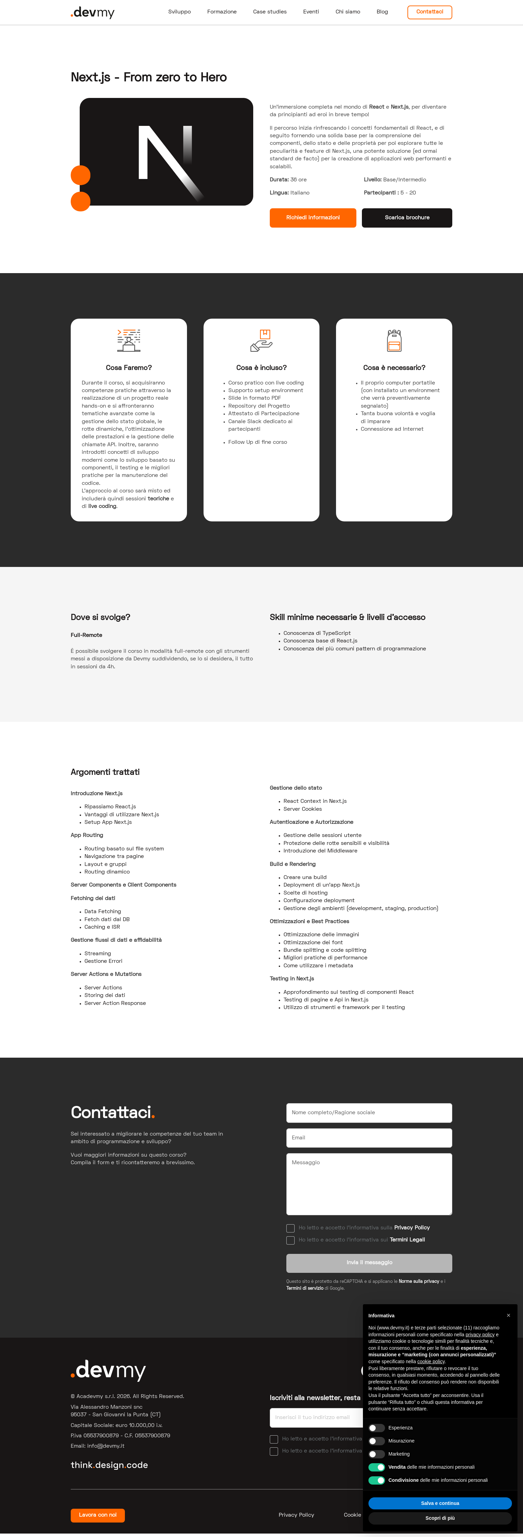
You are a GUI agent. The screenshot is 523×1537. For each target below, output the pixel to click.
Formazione (222, 12)
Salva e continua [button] (440, 1503)
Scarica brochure (407, 218)
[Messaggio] (369, 1184)
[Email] (369, 1138)
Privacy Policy (412, 1228)
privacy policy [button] (480, 1334)
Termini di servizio (304, 1292)
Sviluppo (179, 12)
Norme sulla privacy (419, 1285)
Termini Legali (407, 1240)
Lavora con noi (98, 1518)
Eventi (311, 12)
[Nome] (369, 1112)
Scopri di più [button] (440, 1518)
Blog (382, 12)
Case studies (270, 12)
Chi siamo (348, 12)
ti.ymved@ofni (106, 1450)
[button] (508, 1315)
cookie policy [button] (431, 1361)
